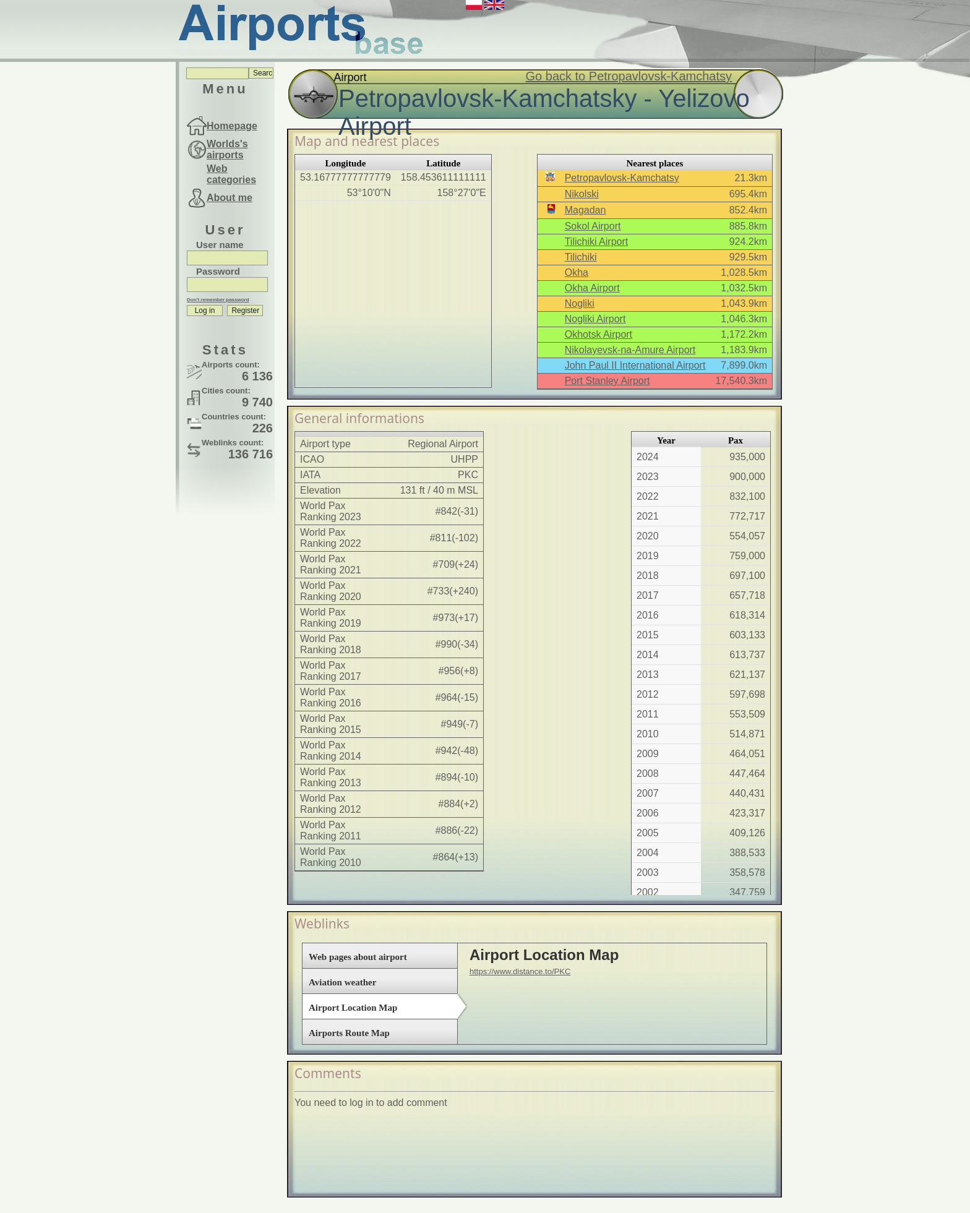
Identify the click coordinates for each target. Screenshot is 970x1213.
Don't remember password (218, 299)
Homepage (232, 126)
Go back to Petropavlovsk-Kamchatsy (629, 76)
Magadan (585, 210)
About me (229, 197)
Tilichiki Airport (597, 241)
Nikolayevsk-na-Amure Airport (630, 350)
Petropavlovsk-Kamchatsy (622, 178)
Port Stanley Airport (607, 380)
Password (218, 271)
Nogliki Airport (595, 319)
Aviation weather (342, 982)
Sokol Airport (593, 226)
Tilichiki (581, 257)
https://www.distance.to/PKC (520, 971)
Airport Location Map (353, 1008)
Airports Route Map (349, 1033)
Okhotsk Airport (598, 334)
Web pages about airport (358, 957)
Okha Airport (592, 288)
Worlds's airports (227, 149)
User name (220, 244)
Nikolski (582, 194)
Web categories (231, 174)
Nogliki (579, 303)
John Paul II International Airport (635, 365)
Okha (576, 272)
